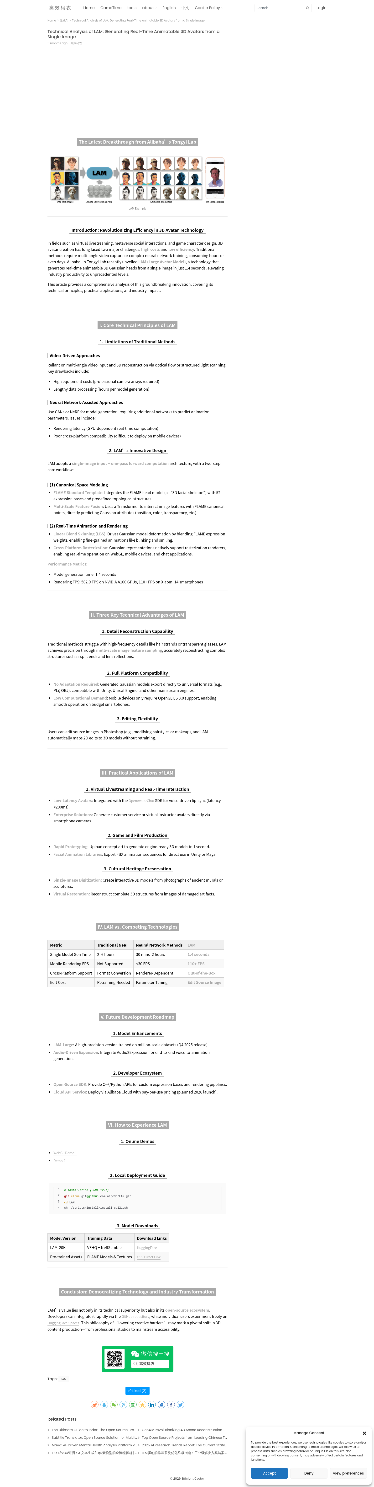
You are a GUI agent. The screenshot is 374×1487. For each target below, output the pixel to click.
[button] (364, 1433)
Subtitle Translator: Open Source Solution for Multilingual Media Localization (114, 1437)
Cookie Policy (207, 8)
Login (322, 8)
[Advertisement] (137, 86)
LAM (64, 1379)
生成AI (64, 20)
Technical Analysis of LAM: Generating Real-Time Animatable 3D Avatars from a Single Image (133, 34)
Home (89, 8)
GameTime (111, 8)
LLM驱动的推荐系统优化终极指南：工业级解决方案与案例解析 (188, 1452)
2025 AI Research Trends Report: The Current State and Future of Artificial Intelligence (212, 1445)
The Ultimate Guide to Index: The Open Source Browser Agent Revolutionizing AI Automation (127, 1430)
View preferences (348, 1473)
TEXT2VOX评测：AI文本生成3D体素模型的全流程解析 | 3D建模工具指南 (105, 1452)
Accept (269, 1473)
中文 (185, 8)
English (169, 8)
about (148, 8)
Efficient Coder (193, 1478)
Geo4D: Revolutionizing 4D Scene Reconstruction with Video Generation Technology (211, 1430)
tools (132, 8)
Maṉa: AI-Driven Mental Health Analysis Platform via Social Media (106, 1445)
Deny (308, 1473)
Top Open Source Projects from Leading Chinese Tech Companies (196, 1437)
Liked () (137, 1390)
